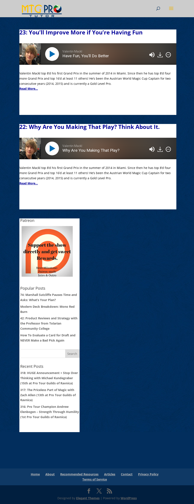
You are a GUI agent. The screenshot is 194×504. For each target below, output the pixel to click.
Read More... (28, 89)
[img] (168, 54)
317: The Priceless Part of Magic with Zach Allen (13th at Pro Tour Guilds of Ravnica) (48, 395)
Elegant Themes (88, 498)
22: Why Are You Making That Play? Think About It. (89, 127)
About (50, 474)
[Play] (53, 54)
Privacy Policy (148, 474)
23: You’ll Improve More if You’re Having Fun (81, 32)
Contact (126, 474)
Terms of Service (94, 479)
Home (35, 474)
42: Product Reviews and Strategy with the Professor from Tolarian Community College (48, 323)
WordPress (129, 498)
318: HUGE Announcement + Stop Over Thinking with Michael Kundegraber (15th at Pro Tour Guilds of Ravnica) (49, 378)
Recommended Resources (79, 474)
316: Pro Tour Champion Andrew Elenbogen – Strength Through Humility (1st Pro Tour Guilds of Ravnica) (49, 412)
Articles (109, 474)
